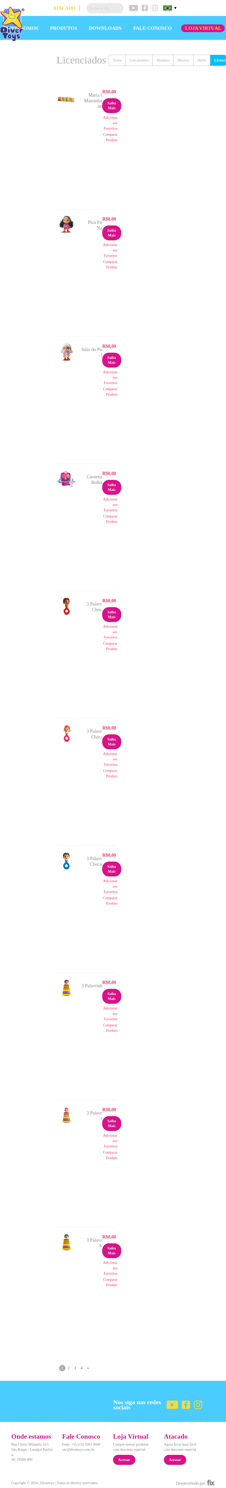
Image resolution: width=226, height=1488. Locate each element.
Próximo (88, 1368)
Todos (117, 60)
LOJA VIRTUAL (203, 28)
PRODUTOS (63, 28)
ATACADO (64, 8)
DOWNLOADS (105, 28)
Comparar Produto (110, 137)
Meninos (163, 60)
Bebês (201, 60)
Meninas (183, 60)
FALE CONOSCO (152, 28)
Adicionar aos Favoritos (110, 123)
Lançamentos (139, 60)
